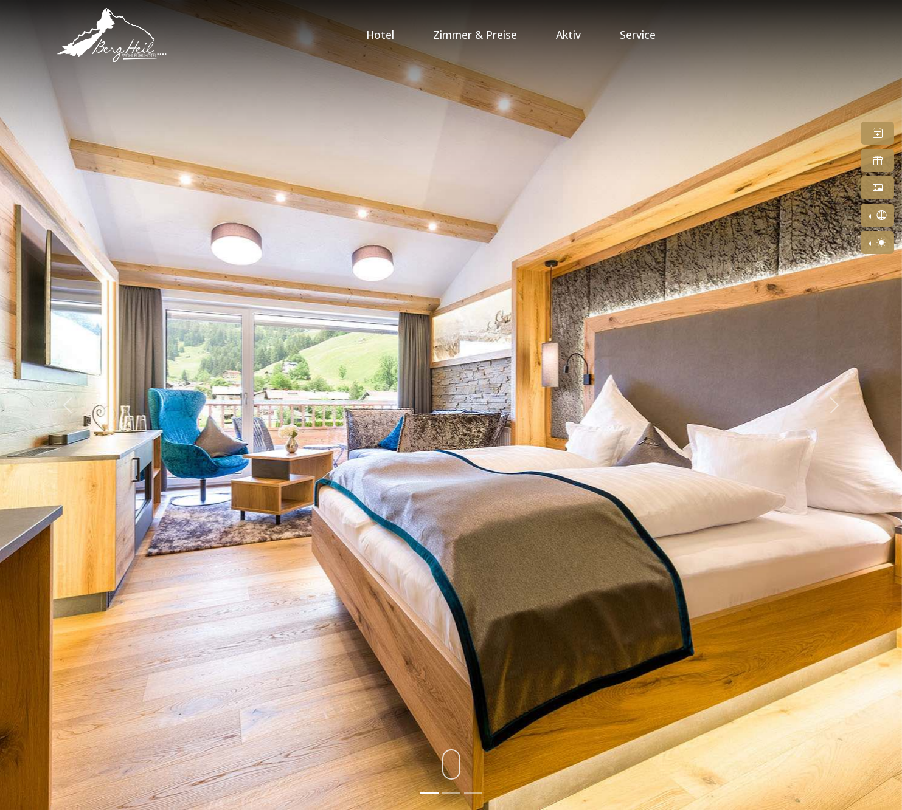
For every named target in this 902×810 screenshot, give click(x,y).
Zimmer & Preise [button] (475, 34)
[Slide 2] (451, 793)
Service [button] (638, 34)
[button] (877, 133)
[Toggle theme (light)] (877, 242)
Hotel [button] (380, 34)
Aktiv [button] (568, 34)
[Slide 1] (429, 793)
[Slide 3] (473, 793)
